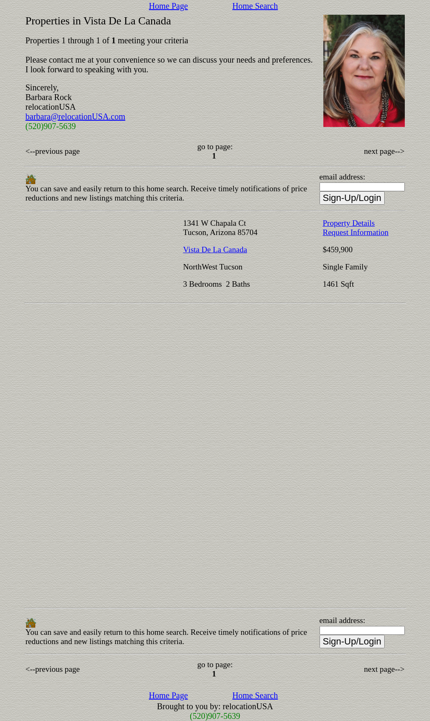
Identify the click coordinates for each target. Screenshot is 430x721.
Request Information (356, 232)
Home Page (168, 6)
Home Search (255, 6)
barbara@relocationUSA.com (76, 116)
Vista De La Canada (215, 249)
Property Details (349, 223)
